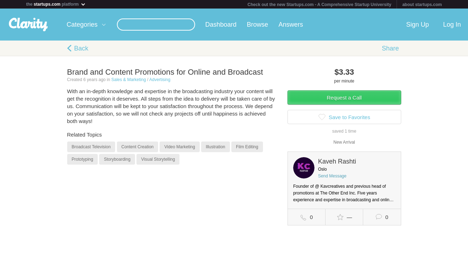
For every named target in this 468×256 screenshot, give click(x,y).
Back (81, 48)
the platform (56, 4)
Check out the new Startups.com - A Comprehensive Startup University (320, 4)
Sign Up (417, 24)
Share (390, 48)
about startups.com (422, 4)
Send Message (332, 176)
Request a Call (344, 98)
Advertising (159, 79)
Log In (452, 24)
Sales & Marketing (128, 79)
